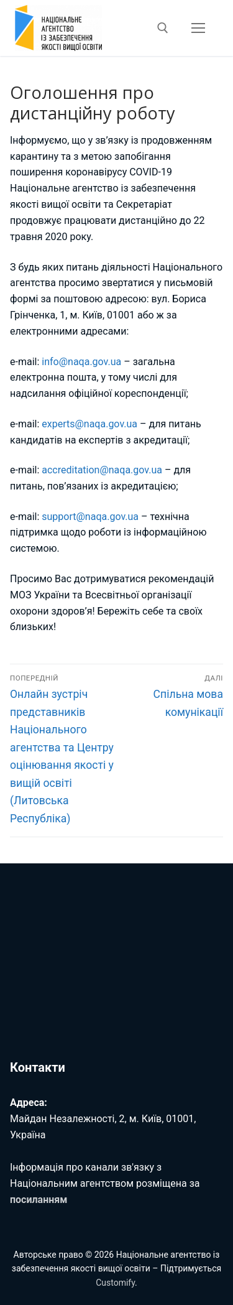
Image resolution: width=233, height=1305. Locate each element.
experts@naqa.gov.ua (89, 424)
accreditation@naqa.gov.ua (102, 470)
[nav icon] (198, 28)
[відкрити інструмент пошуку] (162, 28)
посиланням (38, 1199)
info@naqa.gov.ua (81, 362)
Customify (115, 1283)
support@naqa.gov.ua (90, 516)
